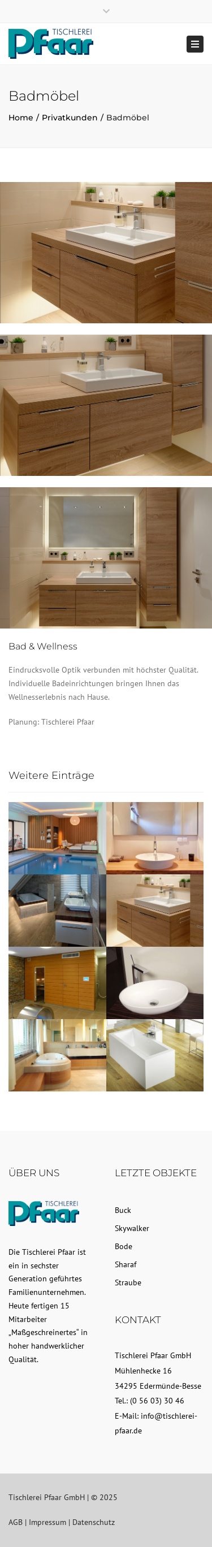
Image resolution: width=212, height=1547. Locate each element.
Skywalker (132, 1228)
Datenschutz (93, 1522)
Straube (128, 1282)
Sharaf (125, 1264)
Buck (123, 1210)
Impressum (47, 1522)
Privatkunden (70, 117)
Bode (123, 1246)
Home (20, 117)
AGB (15, 1522)
